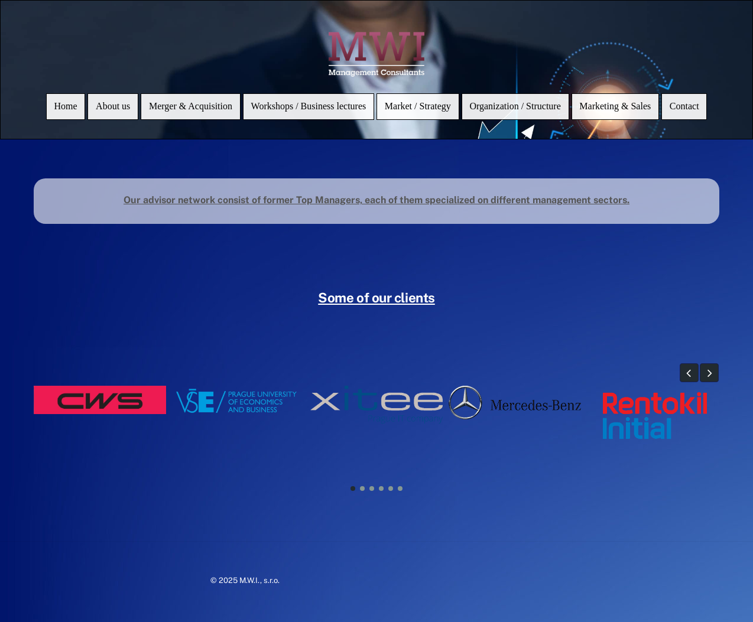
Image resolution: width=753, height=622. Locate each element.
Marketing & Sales (615, 106)
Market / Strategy (418, 106)
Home (65, 106)
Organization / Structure (514, 106)
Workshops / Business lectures (308, 106)
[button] (689, 372)
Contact (684, 106)
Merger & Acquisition (190, 106)
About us (113, 106)
